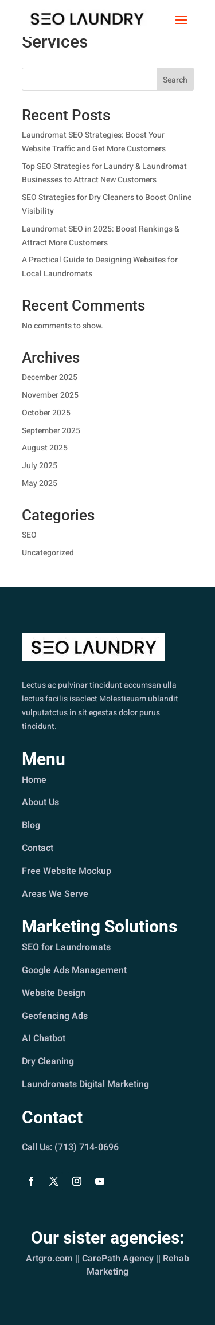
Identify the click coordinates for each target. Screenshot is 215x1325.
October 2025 (46, 413)
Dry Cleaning (48, 1061)
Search (175, 80)
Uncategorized (48, 553)
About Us (40, 803)
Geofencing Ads (55, 1016)
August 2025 (45, 448)
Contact (37, 848)
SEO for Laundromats (66, 948)
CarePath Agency (117, 1258)
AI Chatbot (43, 1038)
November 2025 (50, 395)
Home (34, 780)
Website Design (53, 993)
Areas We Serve (55, 893)
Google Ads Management (74, 971)
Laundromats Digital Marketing (85, 1084)
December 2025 (49, 377)
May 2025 (39, 483)
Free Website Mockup (66, 870)
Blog (31, 825)
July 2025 (39, 466)
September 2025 (51, 431)
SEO (29, 535)
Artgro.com (49, 1258)
